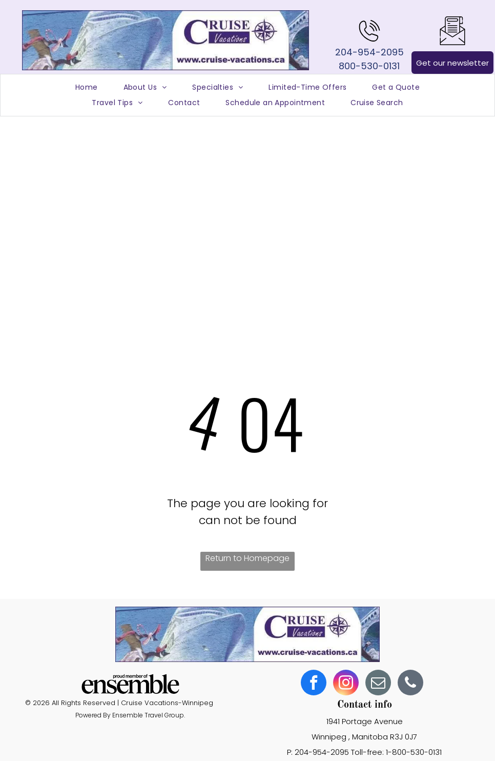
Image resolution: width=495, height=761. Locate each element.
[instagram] (346, 684)
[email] (378, 684)
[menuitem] (87, 87)
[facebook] (313, 684)
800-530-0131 (369, 65)
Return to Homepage (247, 558)
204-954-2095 (369, 52)
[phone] (410, 684)
